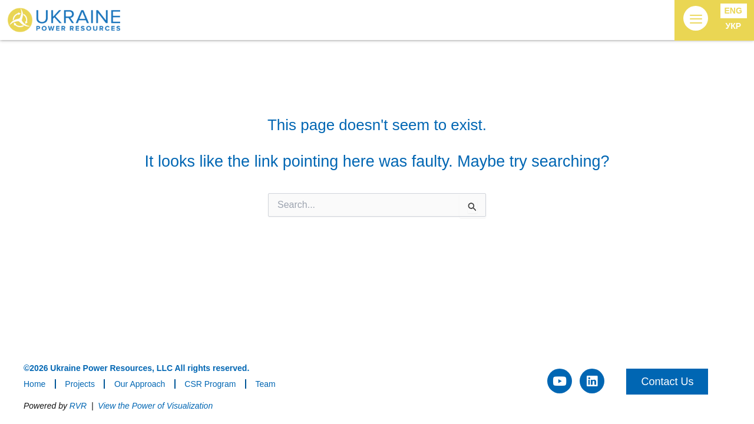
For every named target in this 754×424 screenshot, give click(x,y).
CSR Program (210, 384)
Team (265, 384)
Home (34, 384)
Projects (80, 384)
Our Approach (139, 384)
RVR (78, 405)
